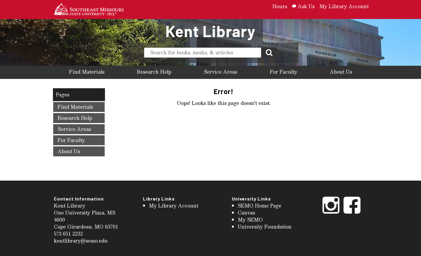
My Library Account (344, 6)
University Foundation (264, 227)
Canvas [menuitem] (246, 213)
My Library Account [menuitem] (173, 206)
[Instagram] (331, 213)
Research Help (154, 72)
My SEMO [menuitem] (250, 220)
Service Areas (220, 72)
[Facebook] (352, 213)
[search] (202, 52)
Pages (62, 94)
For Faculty (283, 72)
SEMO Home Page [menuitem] (259, 206)
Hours (279, 6)
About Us (341, 72)
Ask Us (303, 6)
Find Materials (86, 72)
